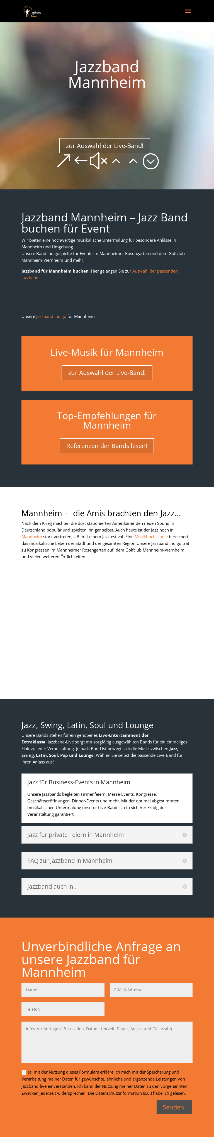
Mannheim (32, 536)
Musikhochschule (151, 536)
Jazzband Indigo (51, 316)
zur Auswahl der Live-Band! (105, 145)
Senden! (174, 1107)
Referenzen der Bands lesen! (106, 445)
